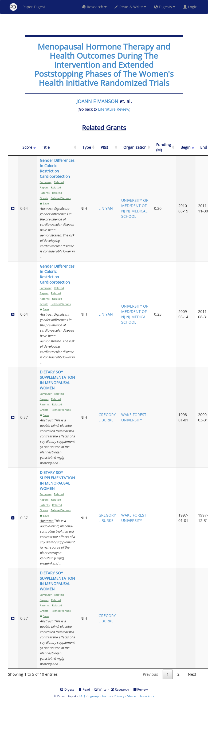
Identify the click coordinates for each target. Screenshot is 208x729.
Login (191, 6)
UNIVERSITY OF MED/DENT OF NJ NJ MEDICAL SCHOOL (134, 208)
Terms (106, 696)
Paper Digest (27, 7)
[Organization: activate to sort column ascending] (135, 147)
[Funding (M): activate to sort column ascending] (163, 147)
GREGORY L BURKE (107, 417)
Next (192, 674)
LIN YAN (106, 208)
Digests (164, 6)
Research (94, 6)
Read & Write (130, 6)
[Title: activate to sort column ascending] (57, 147)
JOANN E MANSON (97, 101)
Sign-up (93, 696)
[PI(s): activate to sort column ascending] (107, 147)
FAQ (82, 696)
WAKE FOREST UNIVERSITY (133, 417)
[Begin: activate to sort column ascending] (185, 147)
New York (147, 696)
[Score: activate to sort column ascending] (27, 147)
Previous (150, 674)
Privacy (119, 696)
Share (131, 696)
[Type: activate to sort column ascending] (87, 147)
